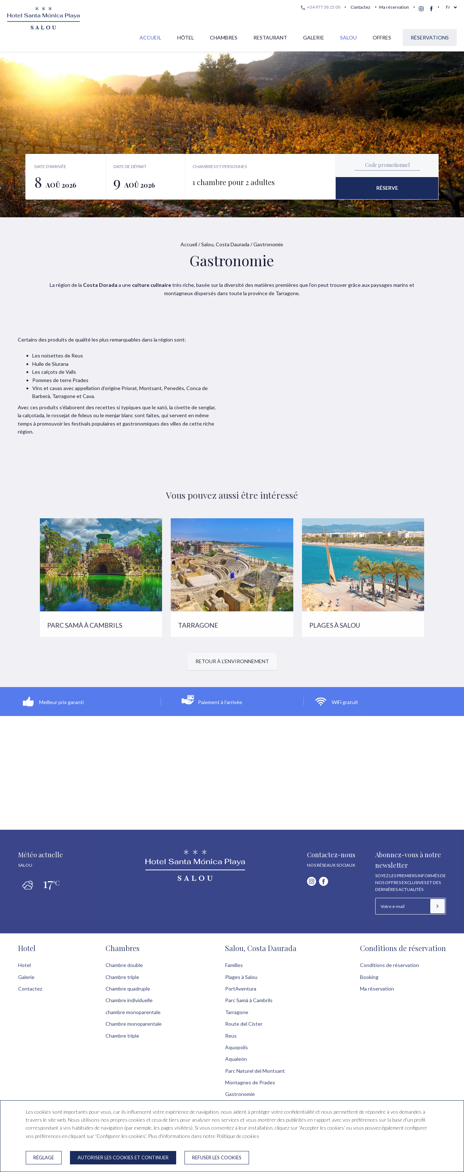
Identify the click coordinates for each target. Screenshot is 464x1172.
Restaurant (270, 37)
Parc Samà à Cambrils (249, 1000)
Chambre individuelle (129, 1000)
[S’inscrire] (437, 906)
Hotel (27, 948)
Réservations (430, 37)
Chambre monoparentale (133, 1024)
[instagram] (421, 8)
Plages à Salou (241, 977)
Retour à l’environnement (232, 661)
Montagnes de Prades (250, 1082)
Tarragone (236, 1012)
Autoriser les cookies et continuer (123, 1157)
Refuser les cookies (216, 1157)
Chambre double (124, 965)
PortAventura (240, 988)
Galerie (313, 37)
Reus (231, 1036)
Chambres (223, 37)
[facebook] (431, 8)
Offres (382, 37)
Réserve (387, 188)
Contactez (360, 7)
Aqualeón (236, 1059)
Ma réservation (394, 7)
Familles (234, 965)
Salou (348, 37)
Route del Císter (243, 1024)
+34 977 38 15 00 (320, 7)
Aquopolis (236, 1047)
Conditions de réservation (403, 948)
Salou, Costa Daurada (225, 244)
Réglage (43, 1157)
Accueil (150, 37)
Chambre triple (122, 977)
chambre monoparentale (133, 1012)
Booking (369, 977)
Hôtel (185, 37)
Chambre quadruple (127, 988)
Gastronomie (240, 1094)
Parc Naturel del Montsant (255, 1071)
